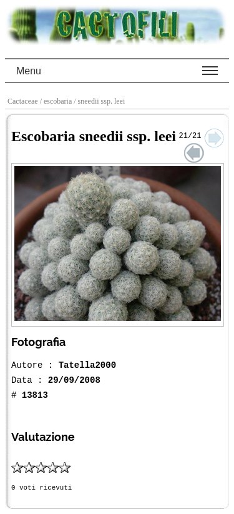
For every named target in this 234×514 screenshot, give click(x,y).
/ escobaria (57, 101)
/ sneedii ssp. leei (100, 101)
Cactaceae (23, 101)
